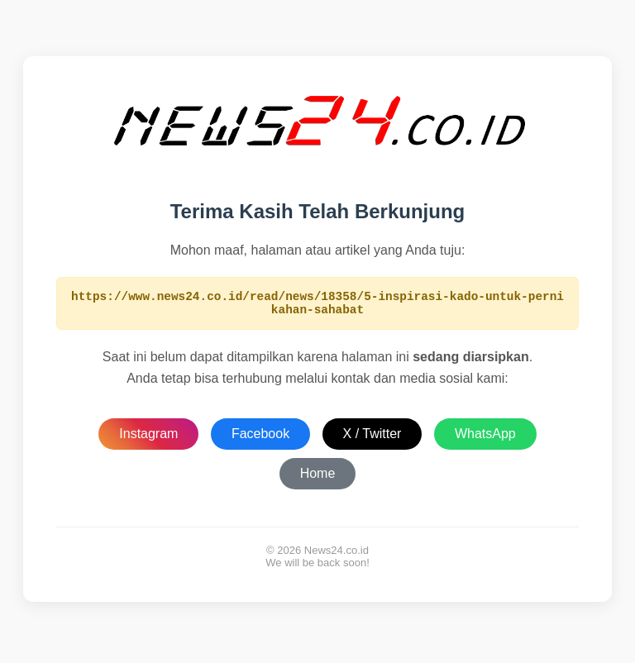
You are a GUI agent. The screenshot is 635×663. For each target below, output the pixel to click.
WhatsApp (485, 439)
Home (318, 478)
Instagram (148, 439)
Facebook (260, 439)
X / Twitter (372, 439)
